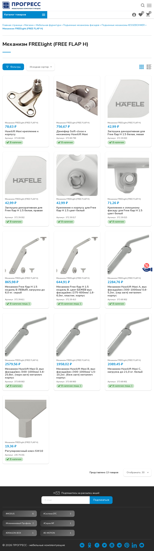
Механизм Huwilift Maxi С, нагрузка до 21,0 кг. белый (125, 370)
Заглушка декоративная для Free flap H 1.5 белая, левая (126, 133)
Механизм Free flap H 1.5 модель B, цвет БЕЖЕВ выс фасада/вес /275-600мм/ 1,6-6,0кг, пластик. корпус (75, 291)
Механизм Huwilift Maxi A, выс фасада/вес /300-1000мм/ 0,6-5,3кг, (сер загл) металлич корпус (127, 291)
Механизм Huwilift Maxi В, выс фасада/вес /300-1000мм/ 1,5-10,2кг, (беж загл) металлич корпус (76, 373)
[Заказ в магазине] (41, 67)
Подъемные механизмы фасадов (81, 25)
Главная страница (12, 25)
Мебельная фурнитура (48, 25)
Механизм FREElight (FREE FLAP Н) (21, 122)
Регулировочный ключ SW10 (24, 451)
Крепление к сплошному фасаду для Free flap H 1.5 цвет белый (125, 210)
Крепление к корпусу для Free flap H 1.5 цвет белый (76, 209)
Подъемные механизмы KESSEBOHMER (123, 25)
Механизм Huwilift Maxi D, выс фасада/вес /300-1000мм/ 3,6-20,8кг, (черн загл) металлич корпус (25, 373)
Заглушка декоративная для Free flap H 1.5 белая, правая (24, 209)
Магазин (29, 25)
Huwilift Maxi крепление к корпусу (22, 133)
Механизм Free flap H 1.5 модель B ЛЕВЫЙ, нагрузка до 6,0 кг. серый (25, 289)
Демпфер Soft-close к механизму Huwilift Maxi (72, 133)
